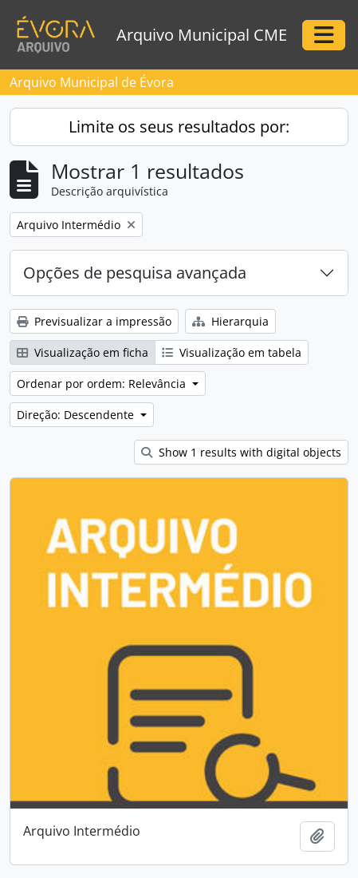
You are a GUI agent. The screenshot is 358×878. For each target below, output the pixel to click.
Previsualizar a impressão (94, 321)
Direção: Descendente (77, 414)
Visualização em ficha (82, 352)
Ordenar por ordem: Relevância (103, 383)
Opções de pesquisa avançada (134, 272)
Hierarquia (230, 321)
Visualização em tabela (231, 352)
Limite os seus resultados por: (179, 126)
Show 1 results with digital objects (241, 452)
